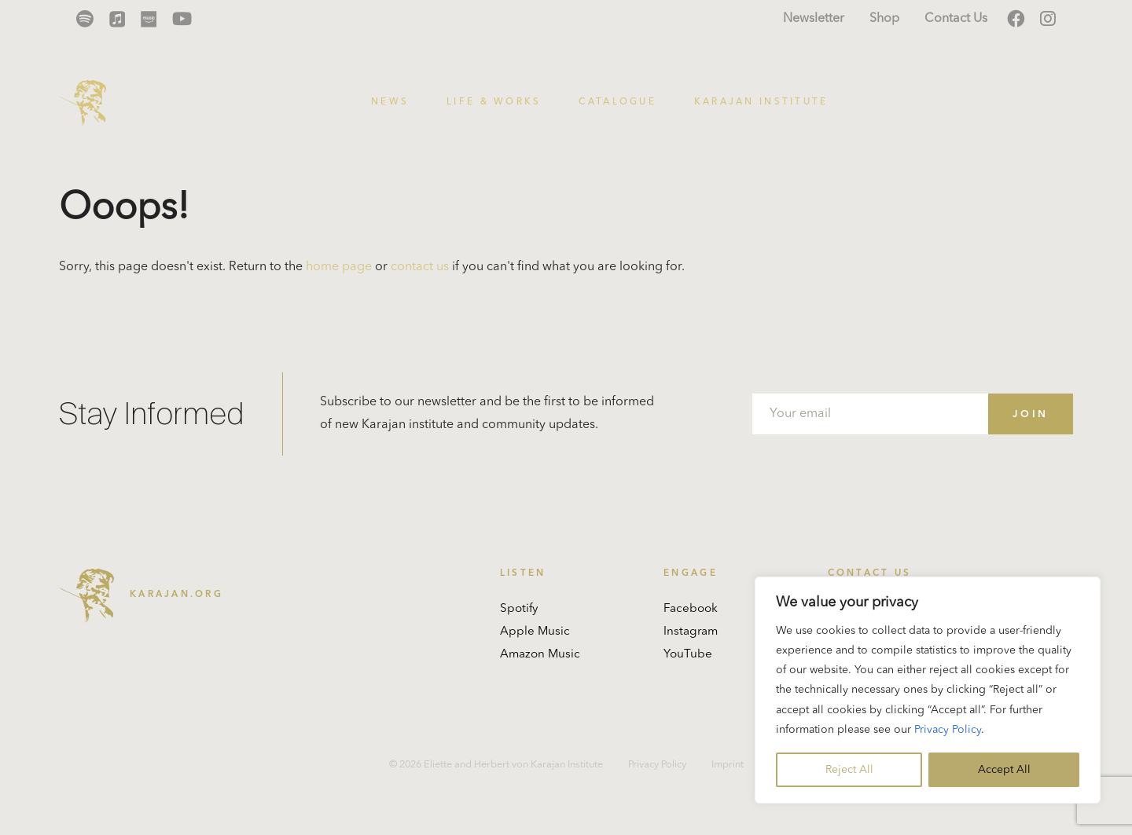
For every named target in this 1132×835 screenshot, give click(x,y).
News (390, 102)
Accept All (1004, 769)
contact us (420, 267)
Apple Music (535, 632)
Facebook (690, 609)
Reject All (849, 769)
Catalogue (617, 102)
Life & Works (494, 102)
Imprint (727, 765)
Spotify (519, 609)
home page (339, 267)
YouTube (687, 655)
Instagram (690, 632)
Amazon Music (540, 655)
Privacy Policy (947, 729)
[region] (928, 690)
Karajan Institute (761, 102)
